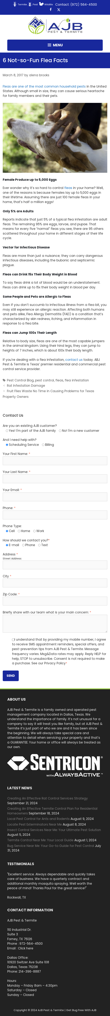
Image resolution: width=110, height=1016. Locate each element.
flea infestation (77, 380)
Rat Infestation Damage (26, 385)
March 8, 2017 (13, 75)
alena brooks (39, 75)
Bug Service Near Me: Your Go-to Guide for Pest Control (50, 846)
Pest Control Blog (20, 380)
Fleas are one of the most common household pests (44, 86)
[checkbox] (55, 430)
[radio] (31, 430)
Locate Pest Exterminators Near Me (34, 824)
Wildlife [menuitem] (48, 4)
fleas (68, 188)
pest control (44, 380)
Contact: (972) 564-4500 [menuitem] (76, 4)
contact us (74, 360)
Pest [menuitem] (35, 4)
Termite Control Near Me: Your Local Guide (40, 840)
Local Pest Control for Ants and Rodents (38, 819)
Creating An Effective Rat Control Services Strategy (47, 798)
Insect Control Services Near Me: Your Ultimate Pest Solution (54, 830)
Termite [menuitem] (22, 4)
